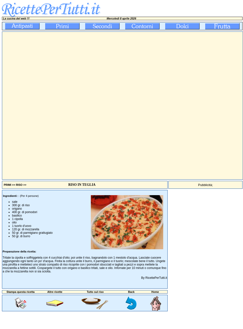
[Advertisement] (91, 105)
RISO (19, 184)
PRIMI (7, 184)
